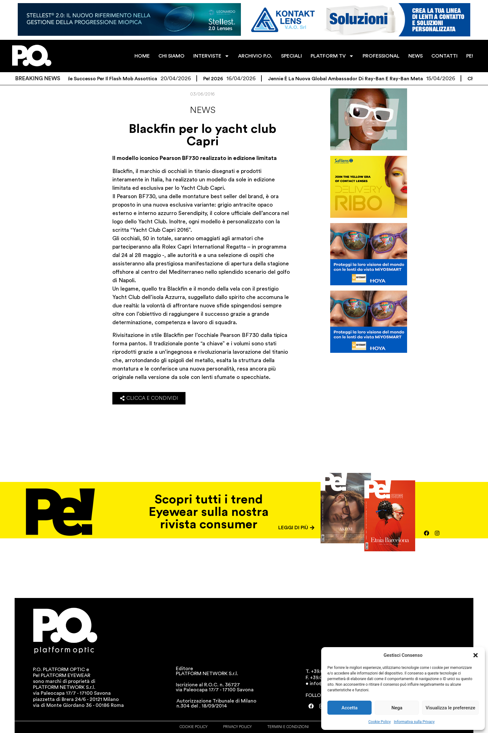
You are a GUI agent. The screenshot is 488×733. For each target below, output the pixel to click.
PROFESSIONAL (381, 56)
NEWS (415, 56)
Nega (397, 708)
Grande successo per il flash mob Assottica (112, 78)
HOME (142, 56)
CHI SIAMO (171, 56)
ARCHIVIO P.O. (255, 56)
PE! (469, 56)
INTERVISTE (211, 56)
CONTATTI (444, 56)
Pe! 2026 (219, 78)
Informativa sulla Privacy (414, 722)
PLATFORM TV (332, 56)
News (202, 110)
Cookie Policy (379, 722)
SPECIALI (291, 56)
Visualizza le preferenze (450, 708)
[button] (475, 655)
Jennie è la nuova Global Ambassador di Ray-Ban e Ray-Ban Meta (351, 78)
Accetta (349, 708)
